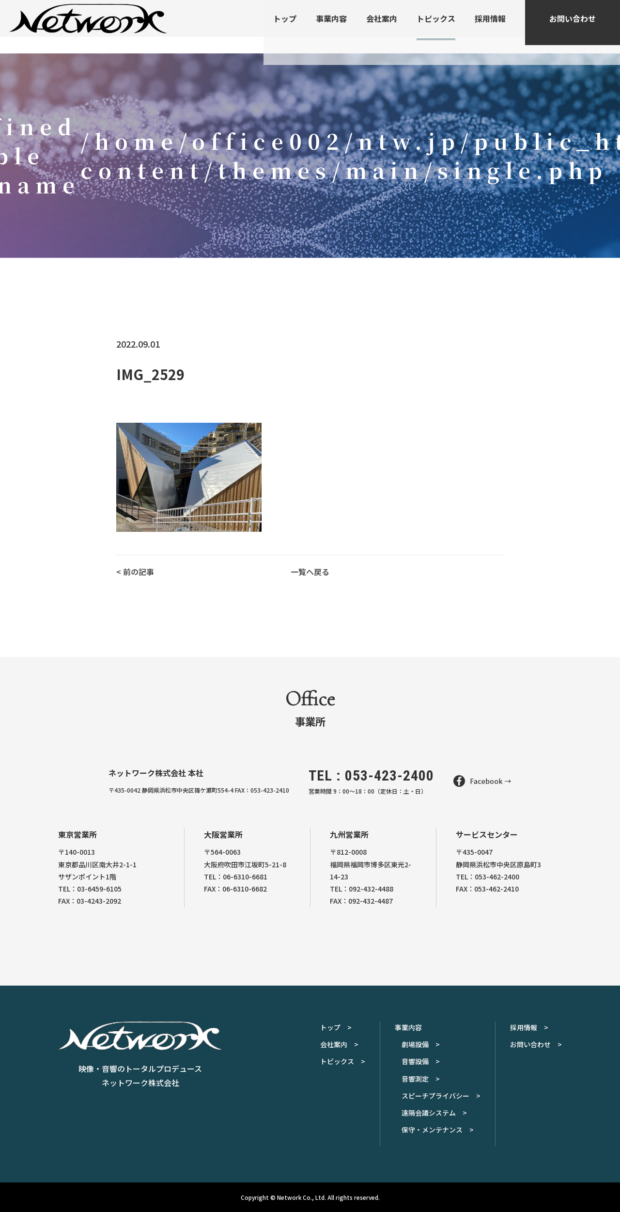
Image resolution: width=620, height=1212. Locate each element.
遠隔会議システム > (434, 1112)
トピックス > (342, 1061)
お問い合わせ (572, 26)
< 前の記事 (135, 571)
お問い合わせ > (536, 1044)
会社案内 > (339, 1044)
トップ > (336, 1027)
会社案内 (381, 26)
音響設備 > (421, 1061)
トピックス (436, 26)
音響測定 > (421, 1079)
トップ (284, 26)
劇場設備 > (421, 1044)
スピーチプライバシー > (441, 1095)
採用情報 (490, 26)
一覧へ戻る (310, 571)
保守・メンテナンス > (438, 1129)
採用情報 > (529, 1027)
